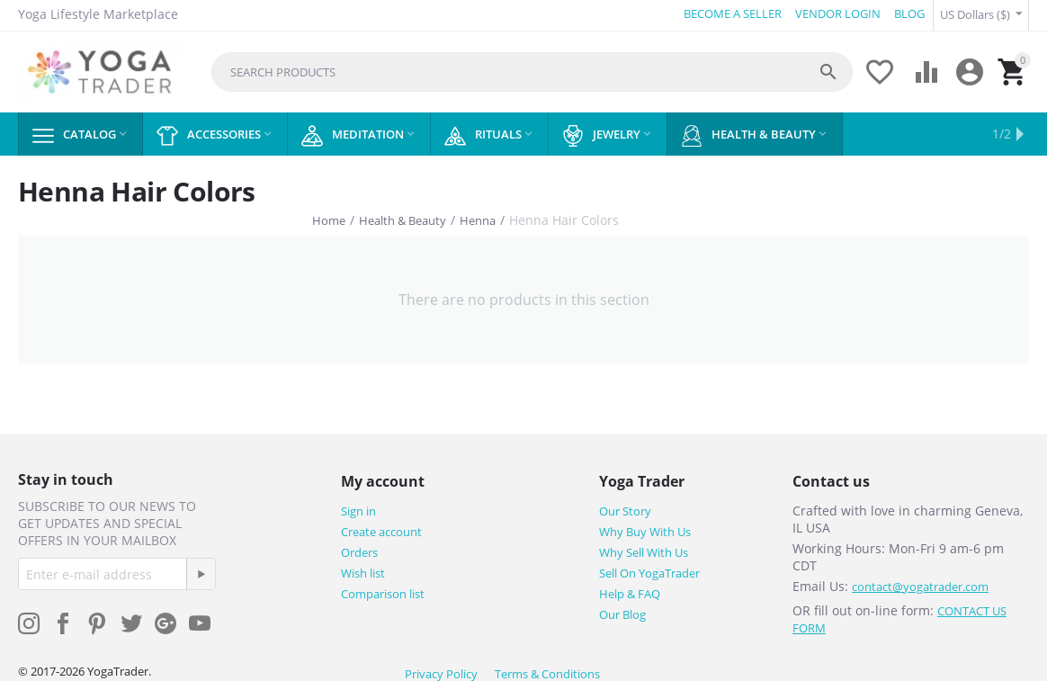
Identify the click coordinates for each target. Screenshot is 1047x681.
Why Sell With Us (643, 550)
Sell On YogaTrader (649, 570)
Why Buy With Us (645, 529)
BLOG (906, 13)
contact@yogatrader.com (920, 584)
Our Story (625, 508)
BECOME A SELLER (730, 13)
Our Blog (622, 612)
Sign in (358, 508)
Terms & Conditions (547, 671)
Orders (359, 550)
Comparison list (383, 591)
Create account (381, 529)
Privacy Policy (441, 671)
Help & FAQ (629, 591)
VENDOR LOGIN (835, 13)
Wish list (363, 570)
